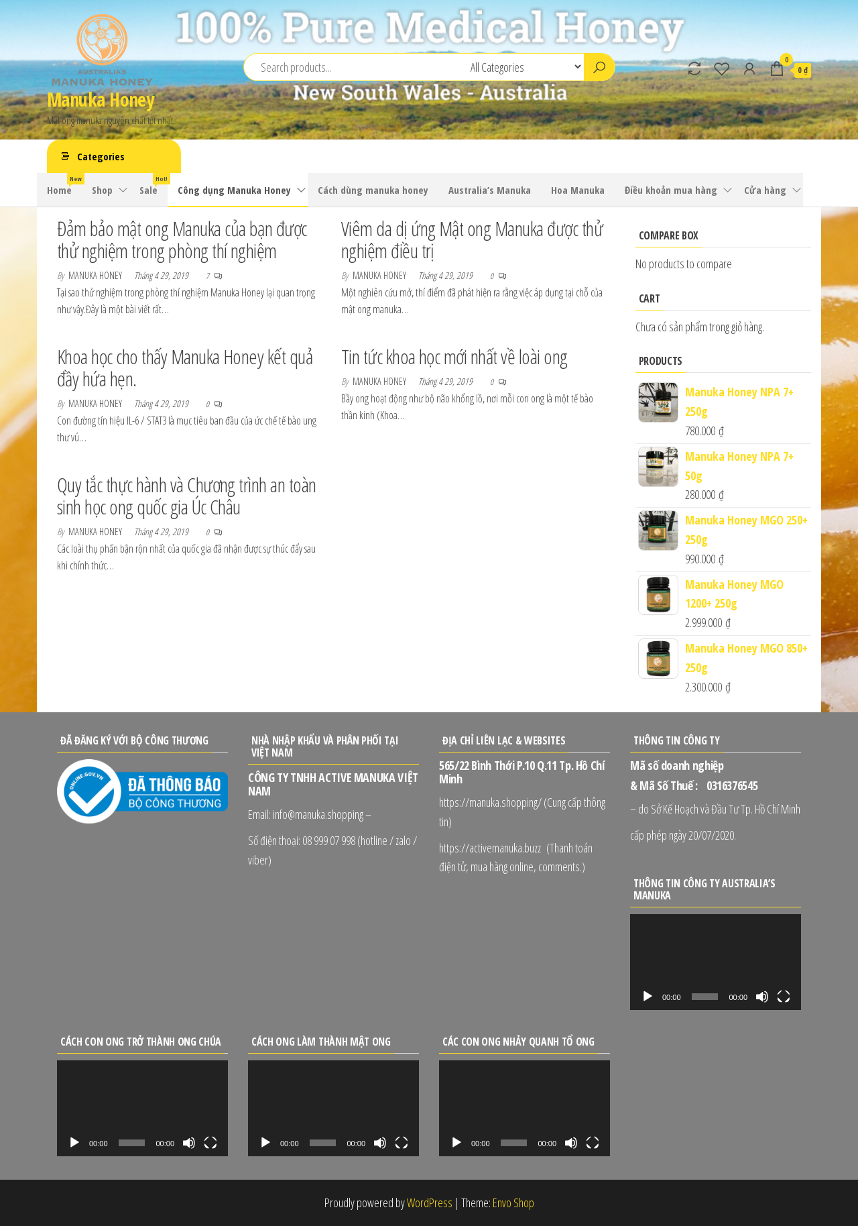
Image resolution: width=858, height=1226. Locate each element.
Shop (102, 190)
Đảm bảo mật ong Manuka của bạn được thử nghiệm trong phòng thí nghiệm (182, 239)
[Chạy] (647, 996)
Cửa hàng (765, 190)
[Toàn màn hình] (783, 996)
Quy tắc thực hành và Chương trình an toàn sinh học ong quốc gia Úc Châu (186, 495)
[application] (715, 962)
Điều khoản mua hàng (671, 190)
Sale (153, 185)
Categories (101, 156)
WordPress (429, 1202)
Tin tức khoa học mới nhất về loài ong (454, 356)
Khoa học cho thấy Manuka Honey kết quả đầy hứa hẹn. (184, 367)
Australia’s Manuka (489, 190)
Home (64, 185)
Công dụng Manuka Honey (234, 190)
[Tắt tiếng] (762, 996)
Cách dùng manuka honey (373, 190)
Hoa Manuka (578, 190)
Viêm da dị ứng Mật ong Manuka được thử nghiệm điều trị (472, 239)
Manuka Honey (100, 99)
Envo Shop (513, 1202)
